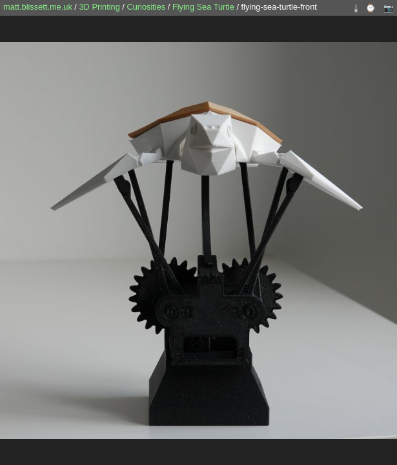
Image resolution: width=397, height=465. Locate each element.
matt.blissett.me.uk (37, 7)
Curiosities (147, 7)
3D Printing (100, 7)
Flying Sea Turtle (204, 7)
